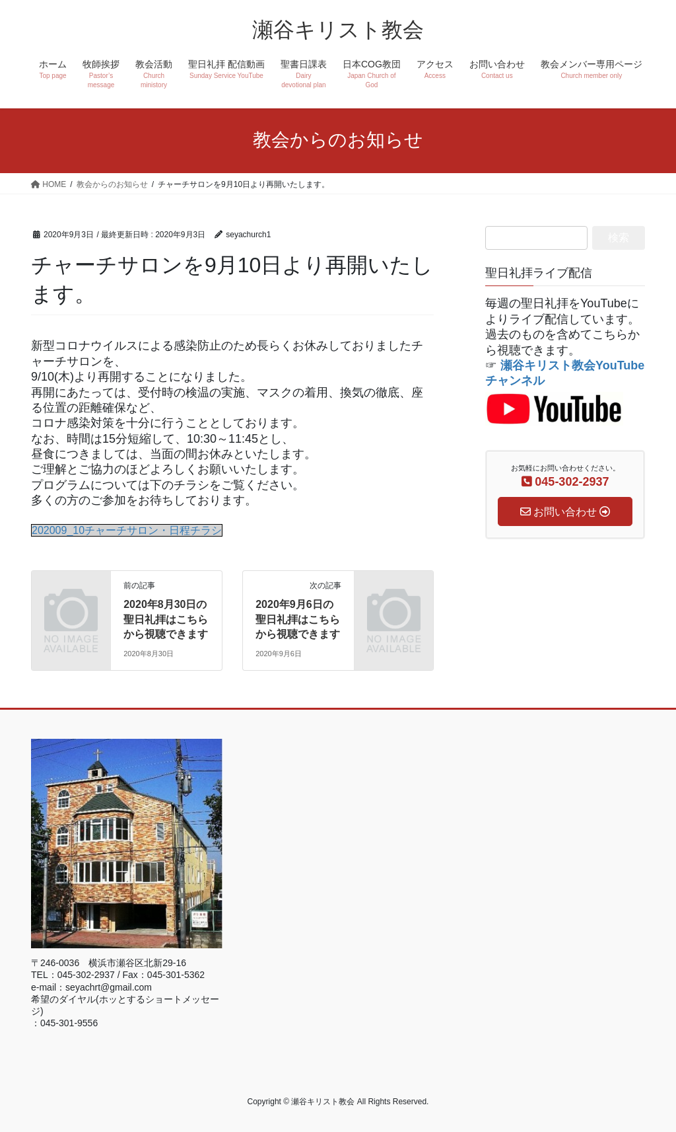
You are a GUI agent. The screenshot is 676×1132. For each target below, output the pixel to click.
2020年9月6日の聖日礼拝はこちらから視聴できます (297, 619)
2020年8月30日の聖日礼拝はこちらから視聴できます (165, 619)
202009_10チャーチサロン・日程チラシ (127, 530)
